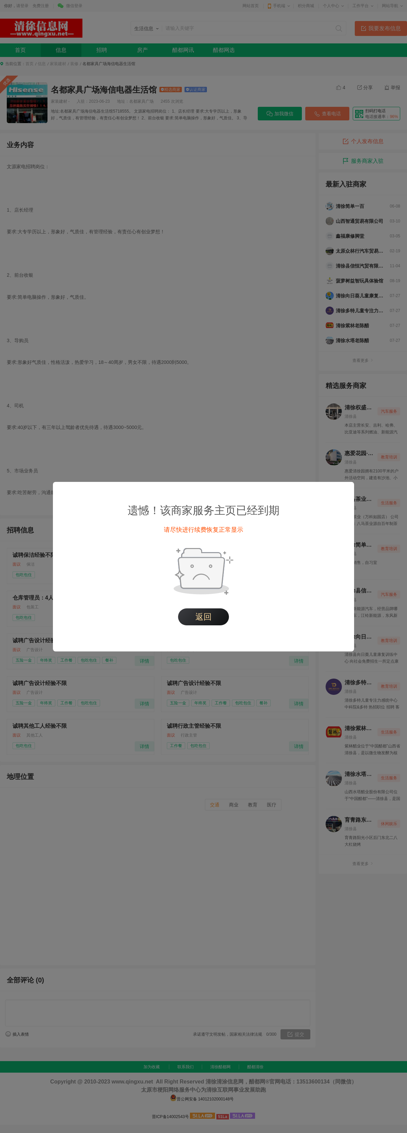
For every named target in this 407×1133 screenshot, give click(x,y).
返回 (203, 616)
